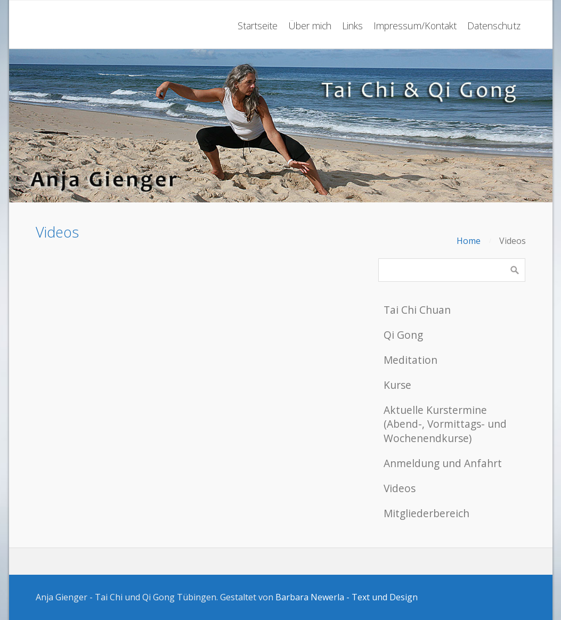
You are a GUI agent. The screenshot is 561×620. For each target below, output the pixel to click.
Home (469, 241)
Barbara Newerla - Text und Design (346, 597)
